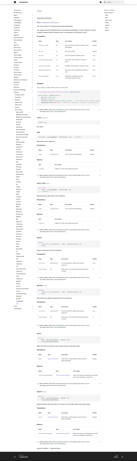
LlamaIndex (17, 10)
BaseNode (53, 137)
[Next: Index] (117, 456)
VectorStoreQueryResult (50, 341)
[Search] (113, 2)
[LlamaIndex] (15, 2)
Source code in (64, 110)
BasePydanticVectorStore (50, 22)
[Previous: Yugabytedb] (21, 456)
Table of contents (109, 10)
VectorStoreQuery (52, 340)
